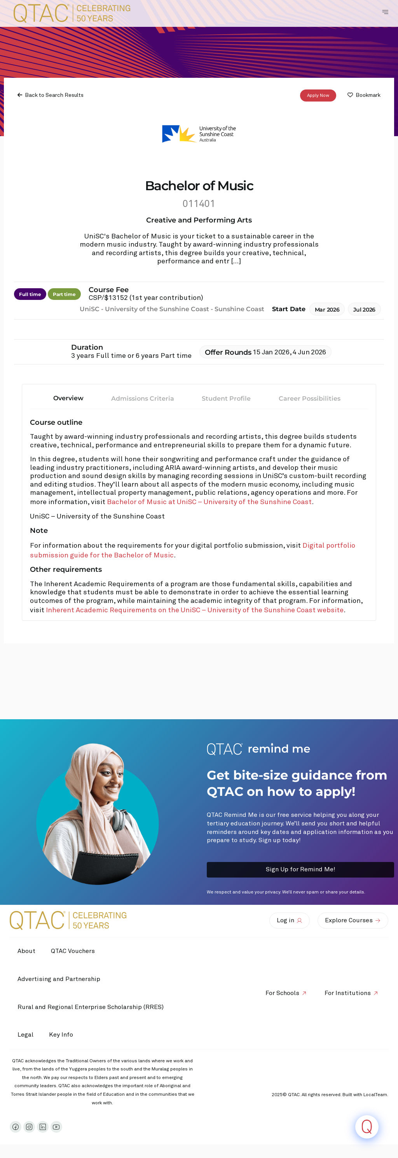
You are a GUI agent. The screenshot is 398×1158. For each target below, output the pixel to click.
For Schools (282, 993)
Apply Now (318, 95)
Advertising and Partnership (58, 979)
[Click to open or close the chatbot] (367, 1127)
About (26, 951)
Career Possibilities (309, 398)
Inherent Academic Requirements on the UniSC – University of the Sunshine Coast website (195, 610)
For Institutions (348, 993)
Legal (25, 1035)
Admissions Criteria (142, 398)
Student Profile (226, 398)
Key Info (63, 1035)
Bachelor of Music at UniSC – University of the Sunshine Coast (209, 502)
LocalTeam (375, 1095)
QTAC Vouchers (73, 951)
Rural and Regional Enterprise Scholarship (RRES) (90, 1007)
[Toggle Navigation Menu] (385, 12)
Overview (68, 398)
